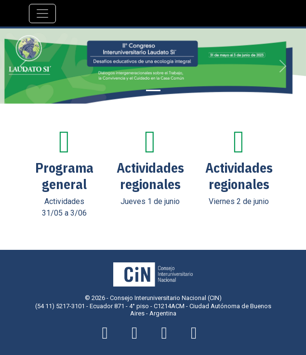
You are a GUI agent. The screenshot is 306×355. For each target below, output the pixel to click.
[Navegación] (42, 13)
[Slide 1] (153, 90)
